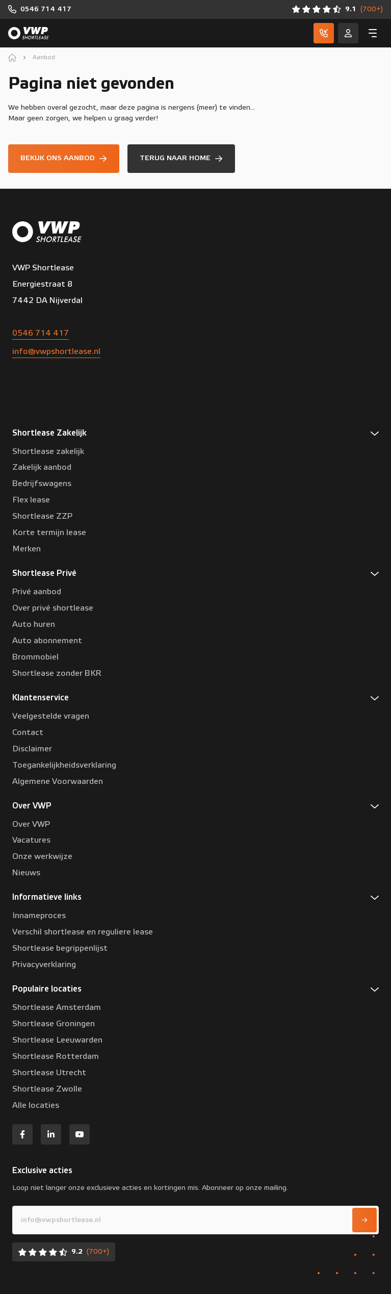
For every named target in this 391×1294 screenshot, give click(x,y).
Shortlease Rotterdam (55, 1056)
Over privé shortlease (52, 608)
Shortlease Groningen (53, 1023)
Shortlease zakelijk (48, 451)
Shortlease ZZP (42, 516)
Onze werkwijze (42, 856)
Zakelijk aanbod (41, 467)
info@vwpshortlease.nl (56, 351)
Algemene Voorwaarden (57, 781)
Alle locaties (35, 1105)
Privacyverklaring (44, 964)
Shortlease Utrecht (49, 1072)
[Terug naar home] (181, 158)
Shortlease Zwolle (47, 1089)
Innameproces (39, 915)
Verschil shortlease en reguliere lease (82, 931)
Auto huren (33, 624)
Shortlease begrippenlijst (60, 948)
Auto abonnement (47, 640)
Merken (26, 548)
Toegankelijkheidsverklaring (64, 765)
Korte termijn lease (49, 532)
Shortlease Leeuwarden (57, 1040)
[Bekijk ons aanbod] (63, 158)
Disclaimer (32, 748)
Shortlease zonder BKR (56, 673)
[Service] (348, 33)
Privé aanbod (36, 591)
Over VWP (31, 824)
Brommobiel (35, 657)
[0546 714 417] (39, 9)
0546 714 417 (40, 333)
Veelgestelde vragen (50, 716)
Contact (27, 732)
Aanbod (44, 57)
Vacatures (31, 840)
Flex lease (31, 499)
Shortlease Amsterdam (56, 1007)
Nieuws (26, 872)
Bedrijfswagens (41, 483)
